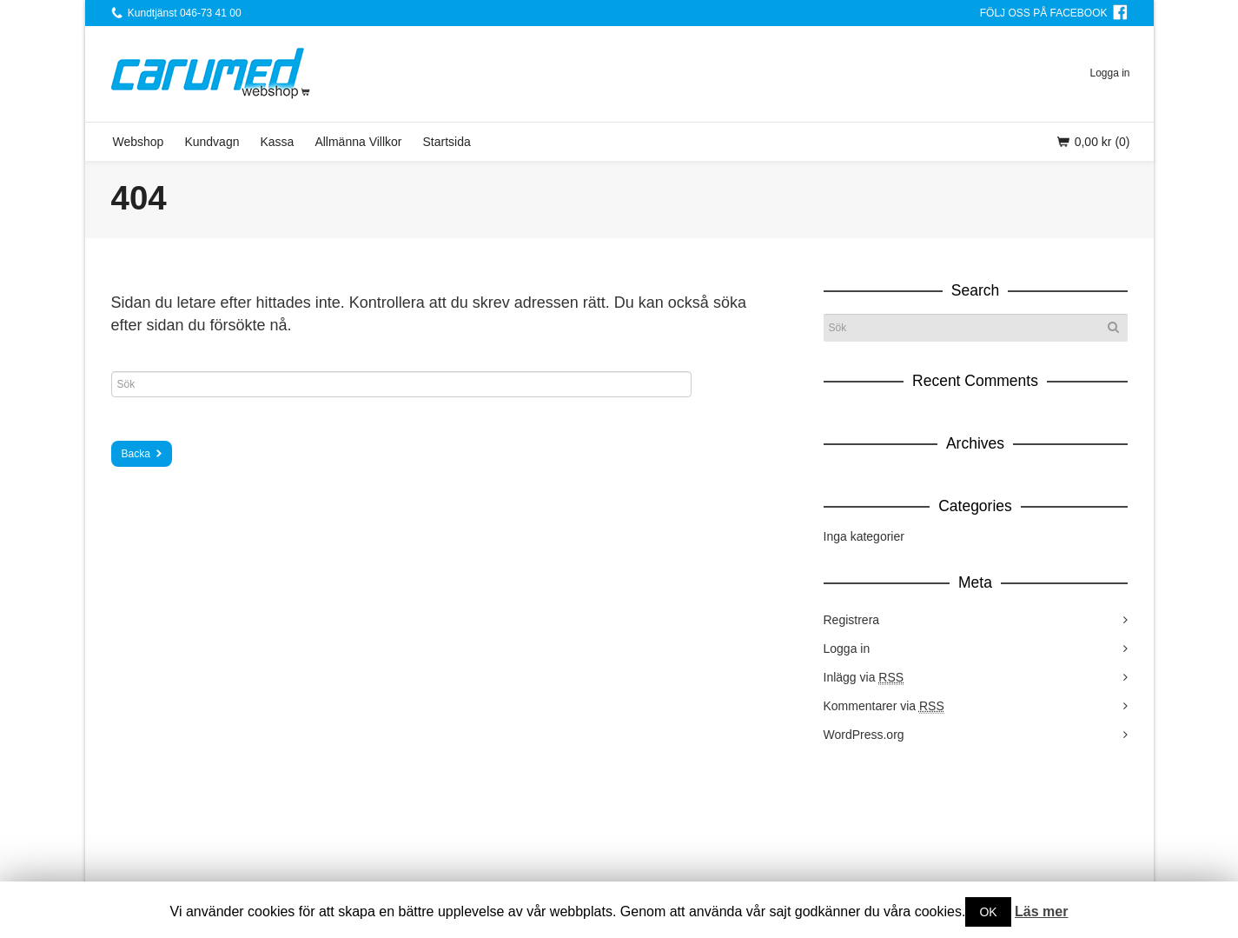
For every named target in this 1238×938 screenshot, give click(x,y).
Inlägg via (864, 677)
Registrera (852, 620)
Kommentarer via (884, 706)
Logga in (1109, 73)
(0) (1093, 142)
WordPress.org (864, 735)
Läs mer (1041, 911)
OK (987, 912)
